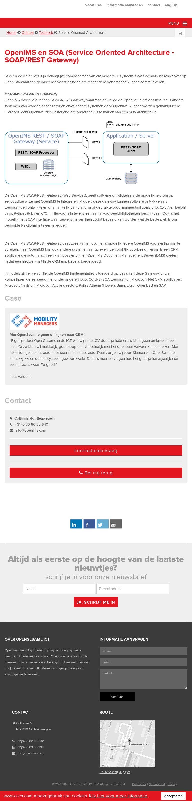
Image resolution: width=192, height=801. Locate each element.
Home (11, 33)
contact (154, 5)
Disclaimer (139, 784)
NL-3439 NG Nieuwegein (33, 729)
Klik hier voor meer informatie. (118, 795)
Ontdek (28, 33)
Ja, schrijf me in (96, 602)
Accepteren (173, 796)
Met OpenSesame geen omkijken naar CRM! (47, 334)
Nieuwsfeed (157, 784)
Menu (177, 23)
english (171, 5)
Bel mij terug (96, 472)
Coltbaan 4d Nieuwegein (34, 418)
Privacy (172, 784)
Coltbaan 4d (24, 723)
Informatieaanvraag (96, 450)
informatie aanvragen (124, 5)
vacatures (94, 5)
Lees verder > (21, 377)
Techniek (46, 33)
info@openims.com (31, 430)
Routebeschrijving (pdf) (116, 772)
